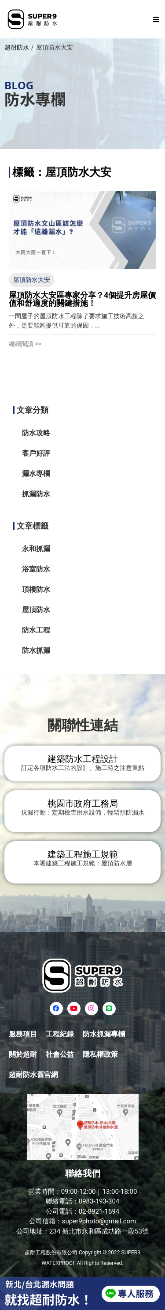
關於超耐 (23, 1054)
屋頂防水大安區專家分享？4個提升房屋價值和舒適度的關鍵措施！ (82, 299)
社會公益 (60, 1054)
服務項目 (23, 1034)
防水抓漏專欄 (104, 1034)
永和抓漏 (36, 549)
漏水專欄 (36, 473)
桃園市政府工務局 (83, 803)
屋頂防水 (36, 609)
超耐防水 (16, 47)
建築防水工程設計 (83, 759)
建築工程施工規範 (83, 854)
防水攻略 (36, 433)
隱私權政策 (100, 1054)
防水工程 (36, 630)
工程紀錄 (60, 1034)
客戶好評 (36, 453)
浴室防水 (36, 569)
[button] (156, 19)
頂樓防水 (36, 589)
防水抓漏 (36, 650)
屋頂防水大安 (31, 279)
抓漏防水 (36, 494)
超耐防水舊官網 (33, 1074)
